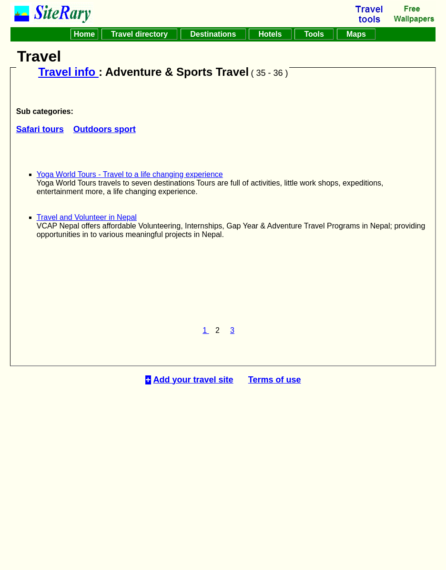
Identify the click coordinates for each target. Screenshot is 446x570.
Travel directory (139, 34)
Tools (314, 34)
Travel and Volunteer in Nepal (87, 217)
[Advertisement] (223, 469)
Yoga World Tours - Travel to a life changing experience (130, 174)
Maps (356, 34)
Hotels (270, 34)
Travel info (68, 71)
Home (84, 34)
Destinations (213, 34)
